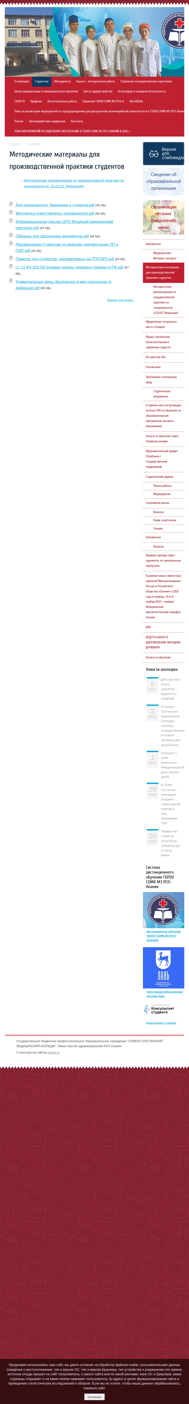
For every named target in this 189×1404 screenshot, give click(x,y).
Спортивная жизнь (157, 503)
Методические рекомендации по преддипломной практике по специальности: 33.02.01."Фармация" (166, 300)
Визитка (158, 512)
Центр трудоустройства (98, 91)
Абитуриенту (62, 81)
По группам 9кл (155, 357)
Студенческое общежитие (161, 393)
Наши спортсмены (164, 520)
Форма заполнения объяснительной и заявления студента (158, 342)
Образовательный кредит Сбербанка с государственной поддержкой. (162, 459)
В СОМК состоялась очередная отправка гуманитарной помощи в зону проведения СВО (170, 804)
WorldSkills (136, 101)
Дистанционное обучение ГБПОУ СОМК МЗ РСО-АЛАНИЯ (163, 936)
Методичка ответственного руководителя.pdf (55, 213)
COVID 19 (19, 101)
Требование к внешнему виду (161, 379)
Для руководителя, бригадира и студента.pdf (55, 205)
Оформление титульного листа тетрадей (161, 324)
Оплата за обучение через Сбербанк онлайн (162, 438)
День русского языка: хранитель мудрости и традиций (170, 689)
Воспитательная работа (62, 101)
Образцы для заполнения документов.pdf (52, 236)
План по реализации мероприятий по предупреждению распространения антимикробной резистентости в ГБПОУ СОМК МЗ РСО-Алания (100, 111)
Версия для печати (120, 300)
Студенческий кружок (159, 477)
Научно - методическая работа (95, 81)
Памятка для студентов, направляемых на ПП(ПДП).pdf (65, 259)
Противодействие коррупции (47, 121)
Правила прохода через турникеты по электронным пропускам (163, 560)
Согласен (94, 1397)
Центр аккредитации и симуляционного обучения (46, 91)
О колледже (21, 81)
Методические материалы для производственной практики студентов (162, 272)
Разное (18, 121)
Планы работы (162, 486)
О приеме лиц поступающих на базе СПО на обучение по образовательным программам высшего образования (163, 415)
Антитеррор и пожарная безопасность (142, 91)
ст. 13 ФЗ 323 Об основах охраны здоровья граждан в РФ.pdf (69, 267)
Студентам (41, 81)
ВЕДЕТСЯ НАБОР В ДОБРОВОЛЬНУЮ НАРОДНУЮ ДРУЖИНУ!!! (163, 642)
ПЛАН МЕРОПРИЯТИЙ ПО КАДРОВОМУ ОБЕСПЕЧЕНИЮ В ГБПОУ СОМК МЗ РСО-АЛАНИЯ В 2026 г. (72, 131)
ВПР (148, 627)
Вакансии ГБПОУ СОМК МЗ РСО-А (103, 101)
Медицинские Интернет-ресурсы (164, 255)
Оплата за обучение (158, 657)
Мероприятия (161, 494)
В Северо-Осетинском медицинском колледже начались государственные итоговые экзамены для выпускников (173, 726)
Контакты (77, 121)
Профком (36, 101)
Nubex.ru (53, 1052)
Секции (158, 528)
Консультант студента (161, 1022)
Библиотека (153, 244)
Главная (14, 143)
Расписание (153, 367)
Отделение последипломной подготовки (146, 81)
